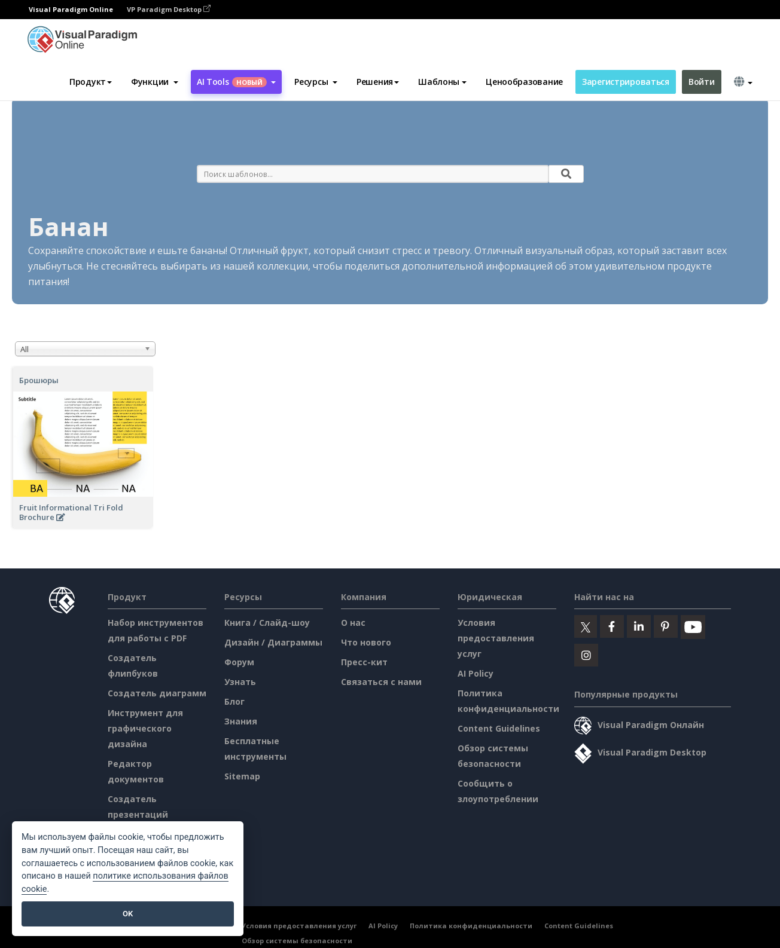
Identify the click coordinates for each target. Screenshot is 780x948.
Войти (701, 81)
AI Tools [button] (236, 81)
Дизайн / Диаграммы (273, 642)
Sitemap (242, 776)
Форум (239, 662)
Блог (234, 701)
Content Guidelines (499, 728)
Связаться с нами (381, 681)
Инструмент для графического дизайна (145, 728)
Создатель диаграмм (157, 693)
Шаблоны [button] (442, 81)
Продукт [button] (90, 81)
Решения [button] (378, 81)
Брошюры (39, 380)
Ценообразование (524, 81)
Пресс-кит (364, 662)
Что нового (366, 642)
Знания (240, 721)
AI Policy (475, 673)
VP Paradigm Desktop (169, 9)
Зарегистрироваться (625, 81)
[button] (154, 82)
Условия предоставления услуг (496, 638)
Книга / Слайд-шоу (267, 622)
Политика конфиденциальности (471, 925)
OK (128, 913)
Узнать (240, 681)
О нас (353, 622)
